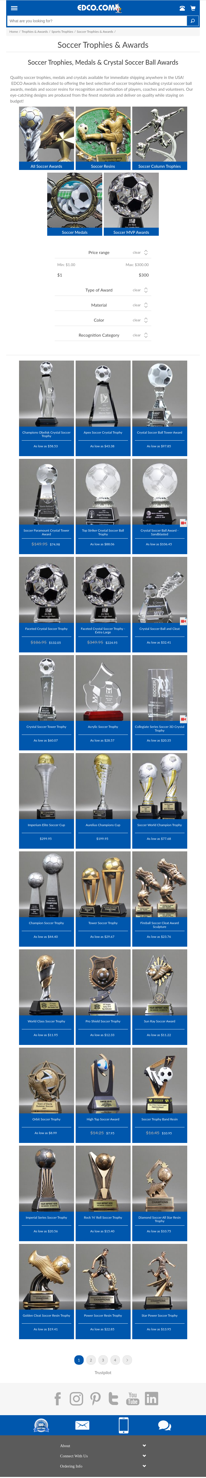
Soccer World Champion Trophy (159, 825)
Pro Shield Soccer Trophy (103, 1021)
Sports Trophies (62, 32)
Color (99, 319)
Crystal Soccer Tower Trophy (46, 726)
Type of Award (99, 289)
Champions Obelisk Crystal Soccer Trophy (46, 434)
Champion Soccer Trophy (46, 923)
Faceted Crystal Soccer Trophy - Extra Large (103, 630)
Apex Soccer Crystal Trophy (103, 432)
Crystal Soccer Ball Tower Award (159, 432)
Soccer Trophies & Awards (95, 32)
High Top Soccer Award (103, 1119)
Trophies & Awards (34, 32)
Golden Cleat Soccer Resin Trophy (46, 1315)
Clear (137, 252)
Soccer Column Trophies (159, 166)
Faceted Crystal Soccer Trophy (46, 628)
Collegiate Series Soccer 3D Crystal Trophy (159, 728)
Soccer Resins (103, 166)
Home (13, 32)
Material (99, 304)
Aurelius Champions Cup (103, 825)
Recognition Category (99, 334)
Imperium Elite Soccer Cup (46, 825)
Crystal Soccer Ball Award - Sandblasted (159, 532)
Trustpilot (30, 453)
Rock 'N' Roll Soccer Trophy (103, 1217)
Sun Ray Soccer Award (159, 1021)
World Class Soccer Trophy (46, 1021)
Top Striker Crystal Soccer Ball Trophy (103, 532)
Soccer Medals (74, 232)
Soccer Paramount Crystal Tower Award (46, 532)
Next (127, 1360)
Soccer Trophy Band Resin (160, 1119)
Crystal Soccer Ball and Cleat (159, 628)
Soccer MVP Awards (131, 232)
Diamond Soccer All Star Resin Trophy (159, 1219)
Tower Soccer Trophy (102, 923)
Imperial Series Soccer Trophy (46, 1217)
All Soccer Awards (46, 166)
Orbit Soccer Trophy (46, 1119)
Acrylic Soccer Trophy (103, 726)
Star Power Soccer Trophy (160, 1315)
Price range (99, 252)
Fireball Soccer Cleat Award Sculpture (159, 924)
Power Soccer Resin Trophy (103, 1315)
